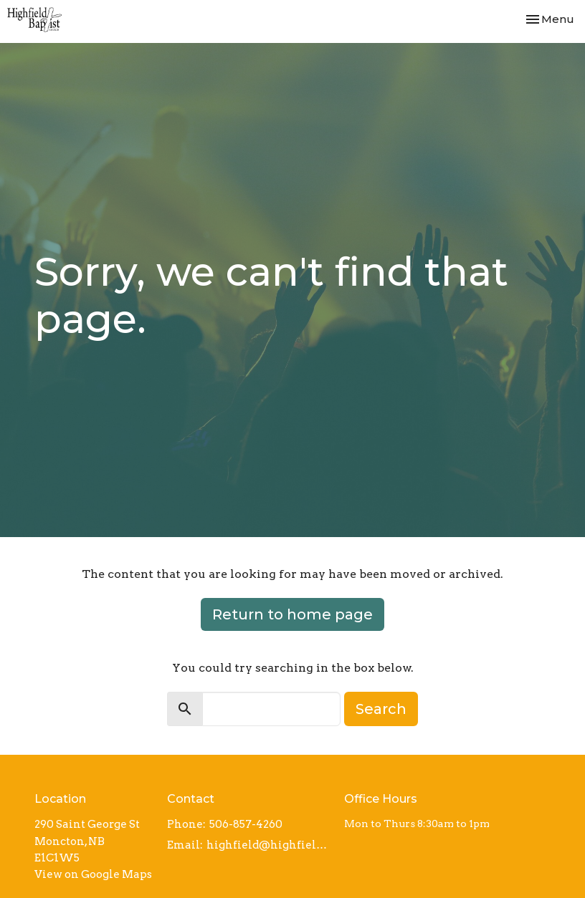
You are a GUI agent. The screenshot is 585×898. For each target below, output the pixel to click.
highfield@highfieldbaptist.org (268, 845)
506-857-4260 (245, 824)
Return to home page (292, 614)
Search (381, 709)
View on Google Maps (93, 874)
